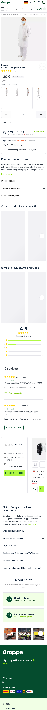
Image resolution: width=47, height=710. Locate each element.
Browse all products (14, 473)
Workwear (4, 14)
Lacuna (4, 65)
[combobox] (20, 9)
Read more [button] (6, 174)
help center (32, 524)
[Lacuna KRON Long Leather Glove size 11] (35, 464)
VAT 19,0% (18, 77)
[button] (20, 9)
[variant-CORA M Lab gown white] (23, 114)
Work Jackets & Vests (18, 14)
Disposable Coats (34, 14)
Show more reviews (14, 428)
